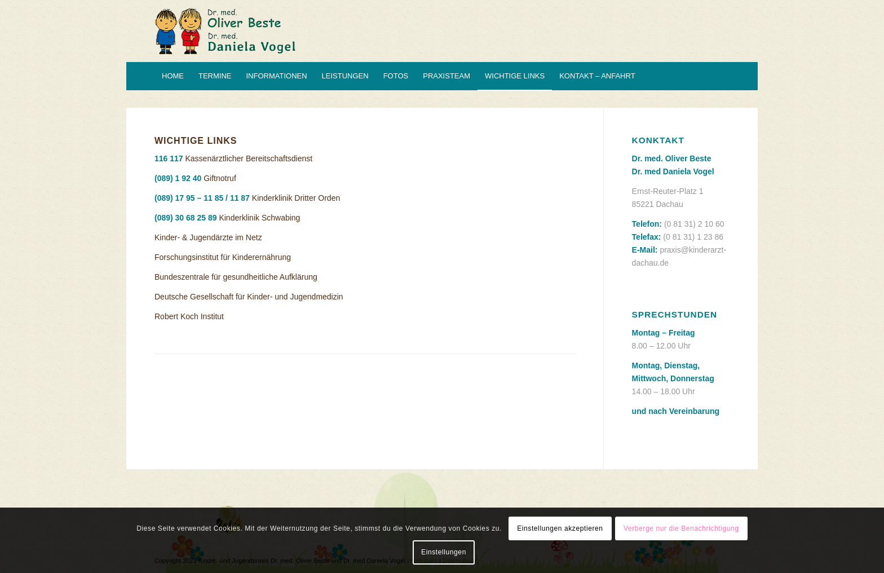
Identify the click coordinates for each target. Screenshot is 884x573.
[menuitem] (172, 76)
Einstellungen (443, 552)
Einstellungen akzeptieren (560, 528)
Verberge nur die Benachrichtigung (681, 528)
